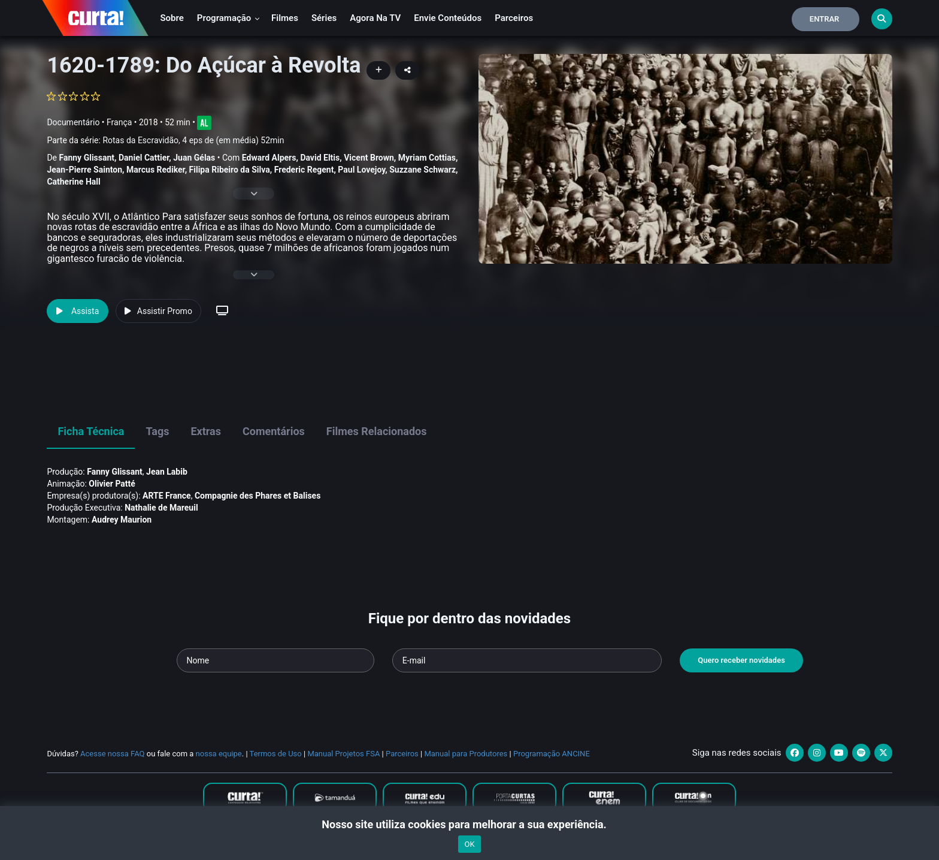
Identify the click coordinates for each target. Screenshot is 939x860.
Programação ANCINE (551, 753)
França (119, 122)
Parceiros (514, 18)
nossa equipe (219, 753)
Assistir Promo (158, 311)
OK (469, 844)
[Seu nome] (275, 660)
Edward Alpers (269, 157)
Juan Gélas (194, 157)
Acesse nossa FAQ (112, 753)
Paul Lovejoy (361, 169)
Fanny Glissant (86, 157)
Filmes (284, 18)
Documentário (73, 122)
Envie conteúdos (447, 18)
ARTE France (167, 495)
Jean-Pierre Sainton (84, 169)
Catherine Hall (73, 181)
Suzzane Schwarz (422, 169)
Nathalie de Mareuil (161, 507)
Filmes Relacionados (376, 431)
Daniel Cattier (144, 157)
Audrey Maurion (122, 519)
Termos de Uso (276, 753)
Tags (157, 431)
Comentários (274, 431)
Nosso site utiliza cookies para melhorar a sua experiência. (469, 824)
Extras (205, 431)
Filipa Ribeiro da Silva (229, 169)
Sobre (171, 18)
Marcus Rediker (155, 169)
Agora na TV (375, 18)
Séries (324, 18)
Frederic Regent (304, 169)
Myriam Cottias (427, 157)
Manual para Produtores (465, 753)
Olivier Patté (112, 483)
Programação (228, 18)
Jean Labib (166, 471)
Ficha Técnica (90, 431)
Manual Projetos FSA (343, 753)
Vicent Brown (369, 157)
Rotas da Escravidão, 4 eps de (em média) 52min (193, 140)
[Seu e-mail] (527, 660)
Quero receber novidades (741, 660)
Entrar (825, 18)
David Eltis (320, 157)
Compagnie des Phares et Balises (257, 495)
